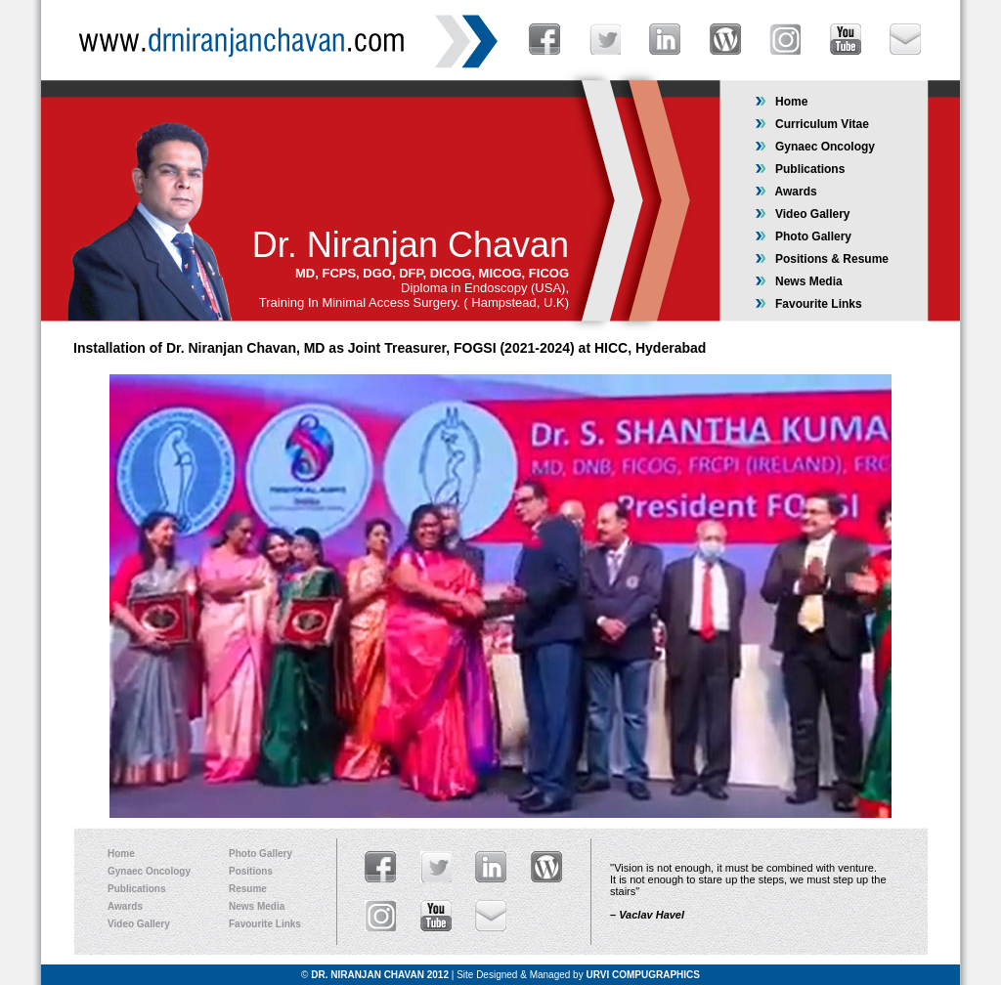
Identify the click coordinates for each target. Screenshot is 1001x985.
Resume (248, 888)
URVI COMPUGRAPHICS (643, 974)
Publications (800, 169)
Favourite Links (808, 304)
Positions (251, 871)
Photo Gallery (803, 236)
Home (781, 101)
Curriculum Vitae (812, 124)
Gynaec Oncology (815, 146)
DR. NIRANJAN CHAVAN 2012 (380, 974)
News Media (799, 281)
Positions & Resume (822, 259)
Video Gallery (802, 214)
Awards (786, 191)
